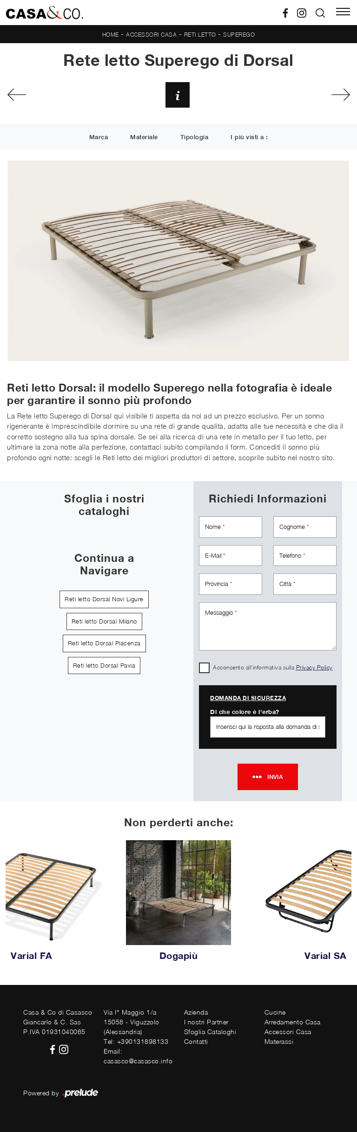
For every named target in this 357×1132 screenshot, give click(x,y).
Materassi (279, 1041)
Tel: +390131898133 (136, 1041)
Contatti (196, 1041)
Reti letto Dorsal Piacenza (104, 643)
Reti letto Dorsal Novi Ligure (104, 599)
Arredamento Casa (292, 1022)
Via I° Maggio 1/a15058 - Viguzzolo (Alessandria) (131, 1022)
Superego (239, 34)
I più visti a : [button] (249, 137)
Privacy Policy (314, 667)
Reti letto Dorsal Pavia (104, 665)
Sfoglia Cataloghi (210, 1032)
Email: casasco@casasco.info (138, 1056)
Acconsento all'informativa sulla (273, 667)
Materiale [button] (144, 137)
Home (110, 34)
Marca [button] (98, 137)
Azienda (196, 1012)
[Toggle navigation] (343, 12)
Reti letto (200, 34)
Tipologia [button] (194, 137)
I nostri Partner (206, 1022)
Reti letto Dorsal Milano (104, 621)
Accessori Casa (151, 34)
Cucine (275, 1012)
